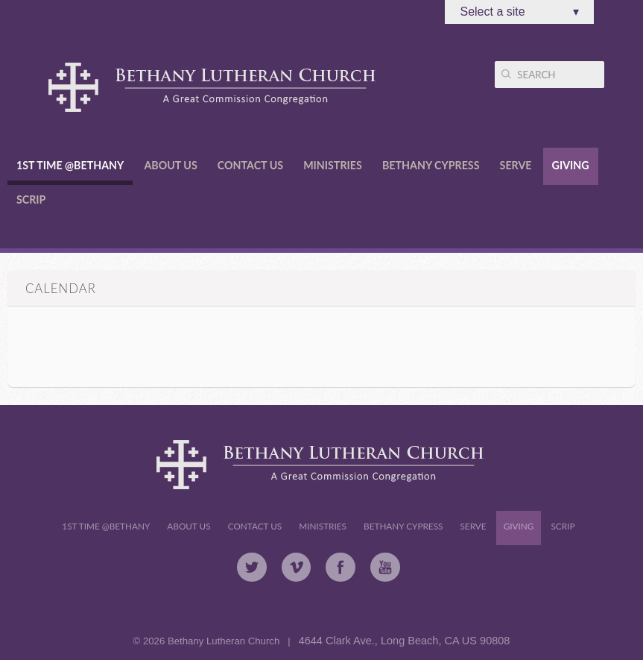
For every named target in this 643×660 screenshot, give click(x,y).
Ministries (332, 165)
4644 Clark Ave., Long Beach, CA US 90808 (404, 641)
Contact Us (250, 165)
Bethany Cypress (431, 165)
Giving (570, 165)
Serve (516, 165)
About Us (170, 165)
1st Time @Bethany (70, 165)
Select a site (519, 12)
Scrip (30, 199)
